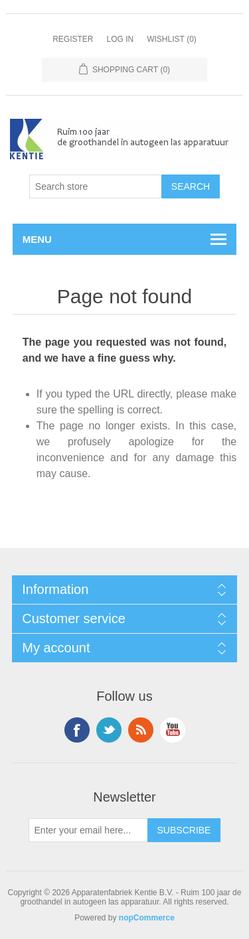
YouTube (172, 730)
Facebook (77, 730)
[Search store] (95, 186)
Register (72, 39)
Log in (119, 39)
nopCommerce (147, 917)
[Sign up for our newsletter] (88, 830)
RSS (140, 730)
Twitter (109, 730)
